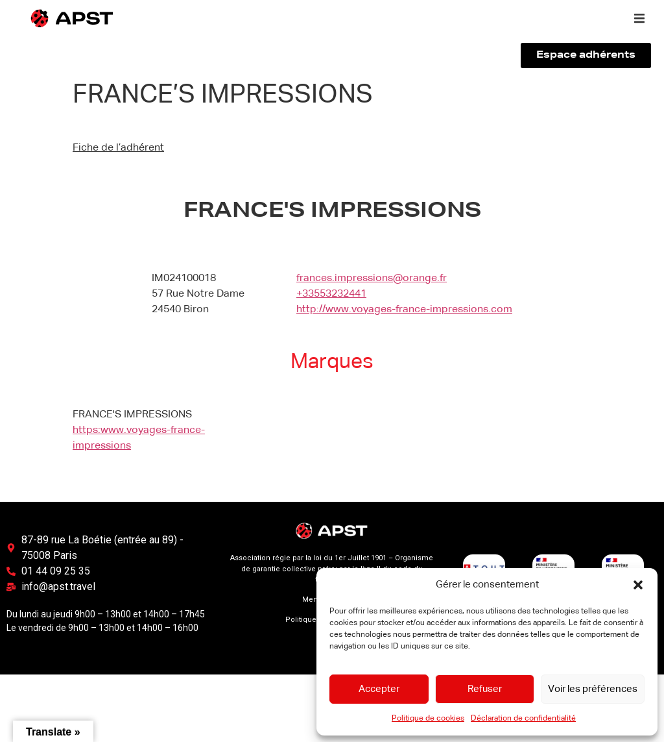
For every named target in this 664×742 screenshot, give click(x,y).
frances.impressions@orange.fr (371, 278)
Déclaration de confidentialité (523, 719)
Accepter (379, 689)
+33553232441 (331, 294)
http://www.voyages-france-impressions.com (404, 309)
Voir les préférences (592, 689)
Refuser (485, 689)
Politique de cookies (428, 719)
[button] (638, 584)
